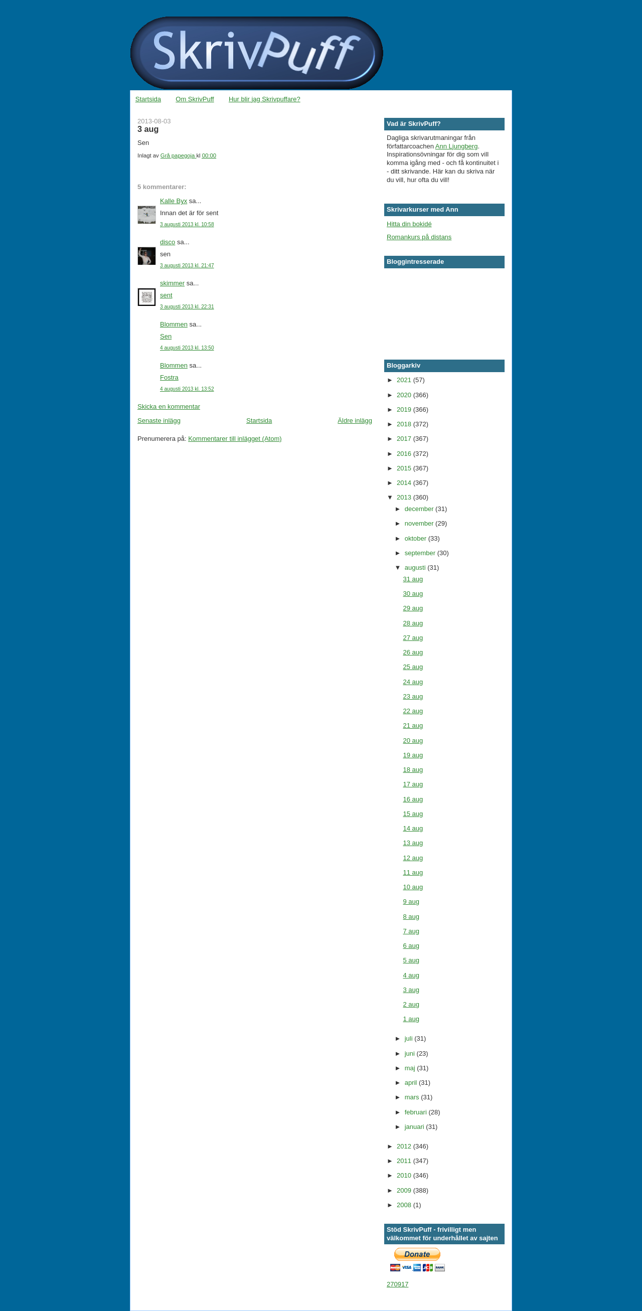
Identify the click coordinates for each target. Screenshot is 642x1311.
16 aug (413, 799)
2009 (405, 1190)
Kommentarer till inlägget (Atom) (234, 438)
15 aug (413, 813)
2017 (405, 438)
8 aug (411, 916)
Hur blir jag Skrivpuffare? (264, 99)
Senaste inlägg (159, 420)
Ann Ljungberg (456, 146)
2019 (405, 409)
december (420, 509)
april (412, 1082)
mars (413, 1097)
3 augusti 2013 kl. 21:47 (187, 265)
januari (415, 1126)
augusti (416, 567)
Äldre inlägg (355, 420)
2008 (405, 1205)
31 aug (413, 579)
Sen (166, 336)
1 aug (411, 1019)
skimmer (172, 283)
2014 (405, 482)
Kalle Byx (173, 201)
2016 (405, 453)
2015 (405, 468)
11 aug (413, 872)
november (420, 523)
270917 (397, 1284)
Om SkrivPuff (195, 99)
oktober (416, 538)
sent (166, 295)
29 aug (413, 608)
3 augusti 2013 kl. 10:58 (187, 224)
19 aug (413, 755)
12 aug (413, 858)
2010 (405, 1175)
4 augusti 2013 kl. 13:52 (187, 389)
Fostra (169, 377)
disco (167, 242)
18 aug (413, 769)
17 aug (413, 784)
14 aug (413, 828)
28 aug (413, 623)
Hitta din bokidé (409, 224)
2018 (405, 424)
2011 (405, 1161)
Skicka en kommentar (168, 406)
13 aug (413, 843)
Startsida (148, 99)
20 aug (413, 740)
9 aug (411, 901)
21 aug (413, 725)
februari (417, 1112)
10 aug (413, 887)
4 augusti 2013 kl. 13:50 (187, 348)
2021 (405, 380)
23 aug (413, 696)
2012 (405, 1146)
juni (411, 1053)
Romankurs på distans (419, 237)
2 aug (411, 1004)
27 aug (413, 637)
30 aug (413, 593)
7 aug (411, 931)
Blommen (174, 324)
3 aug (411, 990)
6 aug (411, 945)
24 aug (413, 682)
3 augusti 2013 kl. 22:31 (187, 306)
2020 (405, 395)
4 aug (411, 975)
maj (411, 1068)
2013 (405, 497)
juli (410, 1038)
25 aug (413, 667)
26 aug (413, 652)
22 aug (413, 711)
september (421, 553)
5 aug (411, 960)
